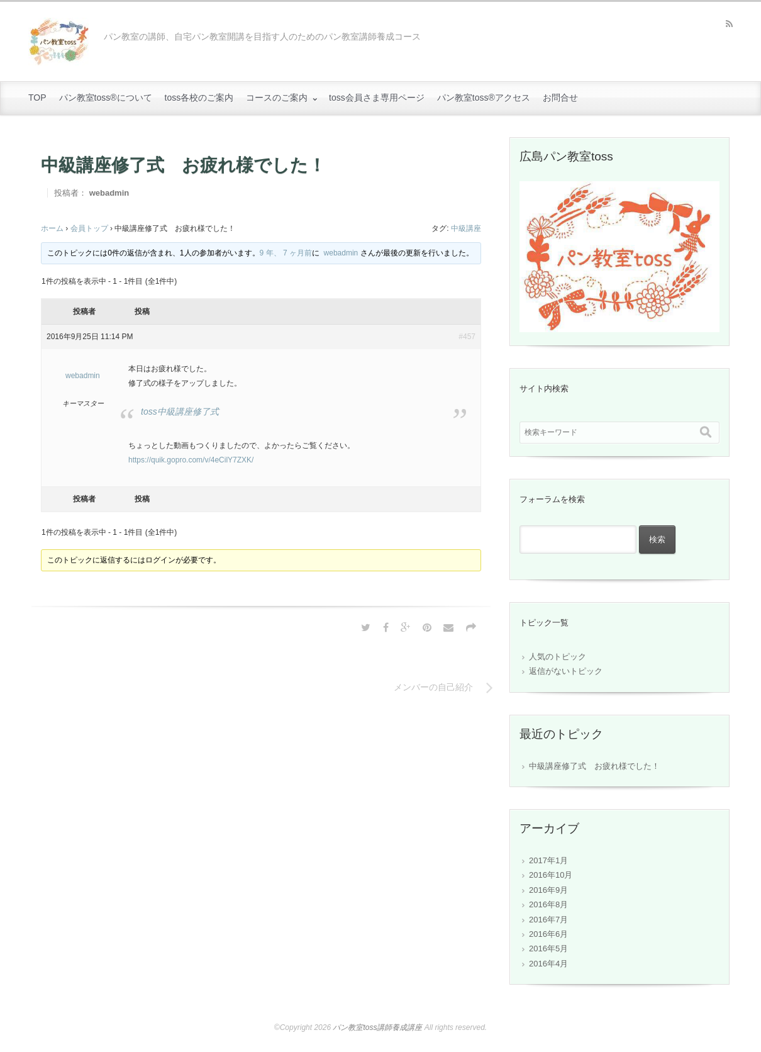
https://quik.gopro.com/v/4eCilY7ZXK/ (190, 460)
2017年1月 (548, 860)
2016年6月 (548, 934)
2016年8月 (548, 904)
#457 (466, 336)
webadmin (109, 193)
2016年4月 (548, 963)
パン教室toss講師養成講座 (377, 1027)
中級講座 (466, 228)
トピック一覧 (544, 622)
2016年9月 (548, 890)
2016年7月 (548, 919)
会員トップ (89, 228)
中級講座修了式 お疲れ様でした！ (594, 766)
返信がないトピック (566, 671)
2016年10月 (550, 875)
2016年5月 (548, 948)
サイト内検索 (544, 388)
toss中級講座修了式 (180, 411)
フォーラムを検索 (552, 499)
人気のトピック (557, 656)
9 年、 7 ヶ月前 (286, 253)
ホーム (52, 228)
